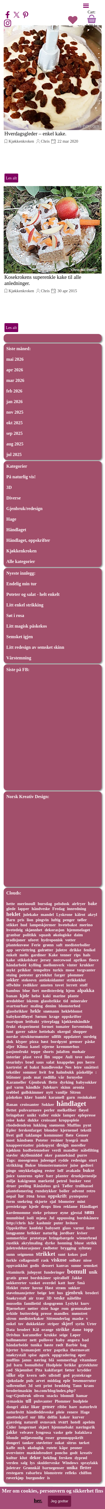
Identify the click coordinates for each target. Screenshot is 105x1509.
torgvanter (86, 970)
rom (64, 1308)
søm (89, 1212)
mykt (10, 970)
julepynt (34, 1272)
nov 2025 (15, 412)
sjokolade (15, 1380)
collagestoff (29, 1260)
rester (50, 1170)
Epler (11, 1130)
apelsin (89, 1422)
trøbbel (12, 1092)
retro (91, 1191)
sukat (59, 1442)
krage (54, 1016)
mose (70, 970)
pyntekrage (82, 1375)
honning (64, 1243)
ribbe (62, 1407)
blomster (67, 1201)
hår (31, 1223)
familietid (32, 1303)
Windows (70, 1463)
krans (89, 1385)
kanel (34, 1046)
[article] (53, 104)
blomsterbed (69, 1006)
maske (77, 1318)
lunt (9, 1031)
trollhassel (84, 1186)
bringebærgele (61, 1238)
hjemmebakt (62, 1427)
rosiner (57, 1140)
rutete (51, 1447)
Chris (45, 141)
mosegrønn (28, 1160)
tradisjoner (16, 940)
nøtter (33, 1308)
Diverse (13, 498)
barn (18, 1365)
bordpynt (59, 1041)
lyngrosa (43, 1432)
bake (92, 903)
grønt (23, 1278)
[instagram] (7, 23)
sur (33, 1417)
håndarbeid (16, 965)
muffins (13, 1360)
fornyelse (74, 1077)
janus (27, 1360)
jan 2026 (14, 401)
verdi (56, 1150)
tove (78, 1057)
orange (47, 1329)
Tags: (11, 1160)
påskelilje (84, 1072)
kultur (11, 1458)
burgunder (35, 1478)
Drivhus (13, 1335)
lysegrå (72, 1140)
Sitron (75, 1092)
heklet (13, 914)
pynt (87, 1125)
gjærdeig (14, 1422)
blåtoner (13, 1077)
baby (60, 1340)
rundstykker (46, 1191)
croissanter (29, 1104)
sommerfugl (67, 1360)
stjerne (48, 1046)
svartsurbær (17, 1006)
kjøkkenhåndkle (76, 1021)
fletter (86, 1467)
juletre (61, 950)
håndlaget (71, 1103)
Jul (51, 1218)
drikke (75, 950)
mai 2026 (15, 359)
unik (93, 1272)
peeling (25, 1186)
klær (28, 1097)
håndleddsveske (40, 1412)
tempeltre (42, 970)
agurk (44, 1355)
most (10, 1140)
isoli (30, 1218)
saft (59, 945)
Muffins (74, 1125)
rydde (64, 1160)
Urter (91, 1324)
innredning (76, 908)
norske (12, 1036)
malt (84, 1140)
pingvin (42, 920)
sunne (76, 1265)
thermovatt (80, 1350)
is (48, 1478)
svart (63, 1422)
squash (45, 935)
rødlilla (49, 1077)
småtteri (91, 1067)
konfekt (36, 1228)
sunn (10, 1254)
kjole (24, 995)
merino (86, 924)
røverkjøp (15, 1478)
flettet (11, 1110)
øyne (64, 1212)
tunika (36, 1345)
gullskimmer (32, 1092)
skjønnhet (33, 930)
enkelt (11, 955)
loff (60, 1170)
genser (48, 1406)
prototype (38, 1238)
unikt (31, 1115)
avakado (73, 1170)
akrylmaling (31, 1243)
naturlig (50, 1233)
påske (90, 1041)
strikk (91, 1243)
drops (46, 1206)
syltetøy (85, 1248)
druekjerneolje (84, 1176)
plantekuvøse (17, 945)
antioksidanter (51, 980)
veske (59, 1298)
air (31, 1298)
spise (32, 1355)
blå (51, 1360)
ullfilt (56, 1036)
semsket (91, 1265)
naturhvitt (15, 1412)
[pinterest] (25, 15)
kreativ (86, 1453)
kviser (82, 1233)
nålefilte (74, 1298)
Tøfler (67, 1186)
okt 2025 (14, 422)
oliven (39, 1395)
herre (90, 1062)
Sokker (47, 1104)
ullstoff (54, 1375)
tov (21, 1324)
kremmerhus (68, 1046)
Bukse (30, 1165)
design (63, 1145)
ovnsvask (48, 1422)
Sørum (41, 1016)
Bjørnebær (15, 1308)
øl (25, 1067)
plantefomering (19, 1191)
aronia (78, 1087)
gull (19, 1135)
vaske (58, 1432)
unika (72, 1467)
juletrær (13, 1468)
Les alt (11, 178)
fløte (69, 1135)
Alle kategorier (20, 561)
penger (69, 920)
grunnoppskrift (70, 1437)
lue (21, 1196)
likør (35, 1407)
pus (80, 1062)
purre (82, 1155)
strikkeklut (76, 980)
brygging (68, 1248)
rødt (59, 1345)
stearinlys (14, 1062)
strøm (61, 1288)
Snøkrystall (16, 1298)
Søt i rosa (15, 615)
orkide (12, 1313)
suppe (57, 1057)
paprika (61, 1350)
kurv (85, 1303)
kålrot (80, 914)
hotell (75, 1422)
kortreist (14, 1067)
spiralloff (61, 1278)
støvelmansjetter (20, 1293)
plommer (76, 975)
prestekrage (16, 1206)
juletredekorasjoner (23, 1248)
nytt (49, 1092)
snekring (24, 1201)
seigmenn (25, 1254)
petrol (62, 1181)
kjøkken (13, 1150)
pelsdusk (61, 903)
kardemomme (18, 1212)
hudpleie (80, 1401)
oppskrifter (71, 1016)
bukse (88, 1170)
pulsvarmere (30, 1110)
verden (12, 1463)
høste (48, 1345)
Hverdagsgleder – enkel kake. (35, 133)
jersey (45, 960)
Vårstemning (18, 657)
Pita (38, 1370)
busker (75, 1181)
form (10, 1201)
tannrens (24, 1176)
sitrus (71, 1442)
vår (61, 1077)
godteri (87, 1165)
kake (10, 960)
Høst (49, 1288)
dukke (32, 1120)
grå (56, 1185)
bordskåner (41, 1278)
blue (26, 990)
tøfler (82, 920)
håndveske (41, 908)
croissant (49, 1120)
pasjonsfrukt (17, 1051)
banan (11, 996)
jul (8, 1364)
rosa (30, 1196)
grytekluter (88, 1365)
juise (74, 1165)
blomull (67, 1395)
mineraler (79, 1001)
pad (83, 1254)
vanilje (61, 1092)
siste (44, 1308)
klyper (21, 1041)
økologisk (36, 1447)
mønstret (79, 1313)
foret (90, 1228)
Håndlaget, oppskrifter (28, 540)
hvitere (72, 1223)
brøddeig (62, 1385)
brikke (70, 1365)
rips (77, 955)
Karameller (16, 1082)
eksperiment (28, 1026)
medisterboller (77, 945)
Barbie (72, 1345)
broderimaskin (19, 1390)
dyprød (80, 1458)
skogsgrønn (53, 1303)
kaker (65, 1417)
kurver (79, 1417)
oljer (10, 1046)
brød (29, 1062)
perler (49, 1110)
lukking (39, 1125)
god (66, 1375)
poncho (61, 1453)
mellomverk (53, 965)
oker (49, 1155)
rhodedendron (18, 1125)
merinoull (26, 903)
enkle (56, 1115)
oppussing (65, 1218)
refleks (70, 1473)
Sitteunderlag (58, 1318)
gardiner (38, 955)
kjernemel (69, 1130)
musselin (14, 1303)
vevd (38, 1057)
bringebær (15, 1115)
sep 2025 (14, 433)
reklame (70, 1206)
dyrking (67, 1082)
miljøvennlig (32, 1437)
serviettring (25, 950)
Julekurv (50, 1087)
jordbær (67, 1233)
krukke (50, 1335)
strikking (14, 1165)
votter (70, 940)
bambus (13, 990)
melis (24, 955)
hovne (37, 1288)
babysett (52, 1228)
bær (49, 1176)
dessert (47, 1265)
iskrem (32, 1001)
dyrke (50, 1243)
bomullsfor (34, 1365)
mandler (70, 1150)
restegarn (15, 1473)
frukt (11, 1026)
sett (38, 1385)
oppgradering (64, 1355)
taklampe (33, 1135)
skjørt (44, 1427)
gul (9, 1087)
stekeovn (29, 980)
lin (47, 1056)
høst (44, 1041)
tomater (63, 1026)
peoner (76, 1447)
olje (21, 1375)
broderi (92, 1293)
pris (21, 920)
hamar (82, 1395)
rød (9, 1370)
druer (11, 1186)
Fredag (58, 908)
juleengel (48, 1160)
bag (83, 1345)
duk (9, 1041)
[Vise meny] (86, 5)
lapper (23, 908)
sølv (42, 1375)
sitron (11, 1318)
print (47, 1385)
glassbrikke (51, 1001)
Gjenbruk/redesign (24, 508)
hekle (35, 1011)
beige (41, 1293)
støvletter (44, 1442)
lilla (41, 1417)
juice (10, 1176)
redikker (30, 985)
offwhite (13, 985)
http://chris (16, 1223)
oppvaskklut (17, 1265)
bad (85, 1340)
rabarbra (34, 1473)
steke (37, 1212)
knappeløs (65, 1062)
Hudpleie (54, 1365)
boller (64, 1191)
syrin (79, 1324)
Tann (77, 1385)
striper (53, 1324)
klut (23, 1457)
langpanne (15, 1233)
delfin (52, 1417)
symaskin (14, 1401)
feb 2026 (14, 391)
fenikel (89, 950)
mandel (47, 914)
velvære (27, 1432)
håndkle (33, 1087)
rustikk (12, 1243)
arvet (40, 1380)
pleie (60, 1412)
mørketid (46, 1181)
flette (53, 1082)
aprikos (80, 960)
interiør (13, 1056)
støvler (12, 1155)
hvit (42, 1072)
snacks (52, 1395)
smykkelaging (30, 1170)
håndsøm (25, 1140)
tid (65, 1001)
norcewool (62, 960)
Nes (68, 1067)
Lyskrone (64, 914)
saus (40, 1062)
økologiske (62, 935)
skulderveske (48, 1463)
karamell (56, 1097)
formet (47, 1026)
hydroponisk (52, 940)
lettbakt (32, 1021)
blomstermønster (52, 1165)
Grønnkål (31, 1468)
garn (71, 1097)
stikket (12, 925)
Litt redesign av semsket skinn (35, 647)
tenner (65, 955)
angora (73, 1340)
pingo (11, 1170)
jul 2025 (14, 454)
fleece (94, 960)
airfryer (79, 903)
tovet (59, 985)
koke (21, 1120)
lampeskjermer (43, 925)
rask (45, 1260)
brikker (33, 1233)
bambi (40, 1097)
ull (28, 1401)
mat (37, 1077)
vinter (72, 965)
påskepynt (45, 1145)
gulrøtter (45, 950)
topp (88, 1329)
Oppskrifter (16, 1228)
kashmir (44, 1223)
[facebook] (7, 15)
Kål (36, 1329)
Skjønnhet (23, 1370)
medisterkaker (31, 1318)
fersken (65, 1458)
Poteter (42, 1140)
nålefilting (90, 1150)
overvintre (15, 1453)
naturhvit (88, 1406)
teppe (35, 1051)
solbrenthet (16, 1385)
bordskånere (88, 1218)
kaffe (10, 1447)
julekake (30, 914)
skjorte (41, 1201)
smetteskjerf (17, 1417)
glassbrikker (17, 1011)
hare (73, 1407)
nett (33, 1340)
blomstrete (53, 1473)
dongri (12, 1407)
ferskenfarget (30, 1130)
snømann (51, 1011)
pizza (33, 1041)
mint (81, 1201)
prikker (24, 970)
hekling (50, 1458)
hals (86, 955)
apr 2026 (14, 369)
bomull (76, 1271)
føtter (69, 1370)
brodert (23, 1329)
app (9, 950)
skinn (65, 1087)
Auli (69, 1057)
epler (39, 1176)
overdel (49, 1283)
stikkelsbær (27, 960)
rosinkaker (86, 1097)
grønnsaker (81, 1308)
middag (54, 1380)
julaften (62, 1051)
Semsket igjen (19, 636)
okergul (64, 1031)
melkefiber (66, 1110)
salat (50, 1062)
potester (26, 975)
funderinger (54, 1272)
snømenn (56, 1125)
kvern (32, 1375)
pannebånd (65, 1155)
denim (50, 1006)
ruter (25, 1288)
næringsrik (85, 1427)
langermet (27, 1427)
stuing (11, 975)
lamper (69, 1115)
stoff (84, 985)
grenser (75, 1041)
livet (10, 1135)
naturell (31, 1422)
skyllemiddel (31, 1155)
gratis (11, 1278)
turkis (58, 970)
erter (47, 1350)
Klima (22, 1046)
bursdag (45, 903)
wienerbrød (86, 1238)
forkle (11, 1260)
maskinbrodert (39, 1453)
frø (51, 1072)
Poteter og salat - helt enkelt (33, 594)
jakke (11, 1432)
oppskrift (57, 1196)
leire (78, 1067)
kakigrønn (27, 1181)
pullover (46, 1340)
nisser (90, 1057)
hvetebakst (68, 925)
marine (59, 996)
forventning (82, 1026)
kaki (47, 996)
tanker (28, 1442)
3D (9, 487)
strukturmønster (34, 1036)
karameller (32, 1335)
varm (19, 1087)
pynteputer (78, 1196)
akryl (92, 914)
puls (30, 1380)
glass (66, 1228)
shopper (80, 1031)
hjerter (12, 1350)
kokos (73, 1254)
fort (35, 990)
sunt (62, 1254)
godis (34, 1265)
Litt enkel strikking (24, 605)
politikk (29, 935)
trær (40, 1298)
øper (82, 1355)
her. (38, 1500)
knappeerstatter (20, 1145)
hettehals (47, 1031)
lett (52, 1293)
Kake (53, 955)
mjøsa (41, 1218)
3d (30, 1385)
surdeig (89, 1036)
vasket (34, 1283)
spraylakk (89, 1463)
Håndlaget (16, 529)
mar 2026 (15, 380)
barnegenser (53, 1468)
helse (36, 996)
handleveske (51, 1067)
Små (81, 1283)
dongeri (13, 1442)
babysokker (86, 1082)
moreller (78, 1145)
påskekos (14, 1097)
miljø (10, 1181)
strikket (45, 1253)
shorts (48, 1051)
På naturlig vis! (21, 476)
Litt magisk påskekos (26, 626)
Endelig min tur (21, 583)
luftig (55, 920)
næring (40, 1360)
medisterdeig (52, 990)
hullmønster (16, 1340)
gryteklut (44, 975)
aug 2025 (15, 444)
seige (63, 1335)
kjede (34, 1206)
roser (49, 1437)
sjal (53, 1201)
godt (74, 1453)
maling (37, 1006)
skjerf (67, 1323)
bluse (79, 1243)
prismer (51, 1212)
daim (78, 935)
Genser (82, 1135)
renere (72, 1412)
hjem (70, 990)
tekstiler (13, 1072)
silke (10, 1375)
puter (58, 1223)
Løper (75, 1335)
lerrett (71, 985)
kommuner (53, 1135)
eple (66, 1380)
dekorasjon (54, 930)
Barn (10, 920)
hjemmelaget (78, 930)
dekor (35, 1457)
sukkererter (16, 1283)
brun (41, 1196)
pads (27, 1077)
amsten (46, 985)
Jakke (77, 1278)
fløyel (83, 1110)
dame (76, 1329)
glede (11, 908)
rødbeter (50, 1248)
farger (60, 975)
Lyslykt (72, 1303)
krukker (87, 965)
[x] (16, 15)
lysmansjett (31, 1350)
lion (30, 920)
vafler (44, 1115)
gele (69, 1432)
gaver (20, 1031)
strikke (62, 1329)
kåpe (63, 1447)
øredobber (15, 1001)
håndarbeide (17, 1345)
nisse (87, 1260)
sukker (74, 1288)
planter (62, 1176)
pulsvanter (43, 1401)
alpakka (85, 990)
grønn (48, 945)
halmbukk (65, 1072)
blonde (12, 1437)
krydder (84, 1370)
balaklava (83, 1432)
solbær (75, 1260)
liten (57, 1206)
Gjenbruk (37, 1082)
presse (46, 1313)
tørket (84, 1442)
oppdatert (72, 1036)
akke (24, 1407)
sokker (12, 979)
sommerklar (16, 1238)
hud (23, 925)
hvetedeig (14, 930)
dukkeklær (35, 1324)
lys (32, 1463)
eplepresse (86, 1115)
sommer (30, 1072)
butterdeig (29, 1313)
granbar (13, 935)
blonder (51, 1130)
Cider (11, 1427)
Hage (11, 519)
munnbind (15, 1218)
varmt (78, 1228)
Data (10, 1329)
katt (61, 1283)
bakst (34, 1067)
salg (24, 1463)
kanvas (63, 1265)
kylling (35, 965)
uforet (33, 940)
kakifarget (53, 1370)
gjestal (76, 1212)
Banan (12, 1104)
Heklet (12, 1288)
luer (71, 1283)
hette (10, 903)
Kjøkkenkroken (21, 141)
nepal (11, 1196)
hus (60, 1293)
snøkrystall (16, 1355)
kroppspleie (69, 1120)
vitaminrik (15, 1272)
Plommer (63, 1401)
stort (93, 1160)
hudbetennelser (36, 1150)
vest (87, 1181)
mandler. (61, 1313)
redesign (78, 1160)
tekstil (85, 1130)
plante (73, 996)
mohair (78, 1051)
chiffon (85, 1473)
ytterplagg (50, 1021)
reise (10, 1120)
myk (21, 1447)
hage (54, 1308)
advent (78, 1191)
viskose (59, 1260)
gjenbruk (74, 1292)
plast (27, 1057)
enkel (11, 1324)
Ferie (35, 945)
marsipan (14, 1021)
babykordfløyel (19, 1016)
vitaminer (88, 1360)
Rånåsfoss (42, 1186)
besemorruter (84, 1380)
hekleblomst (72, 1011)
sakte (32, 1031)
